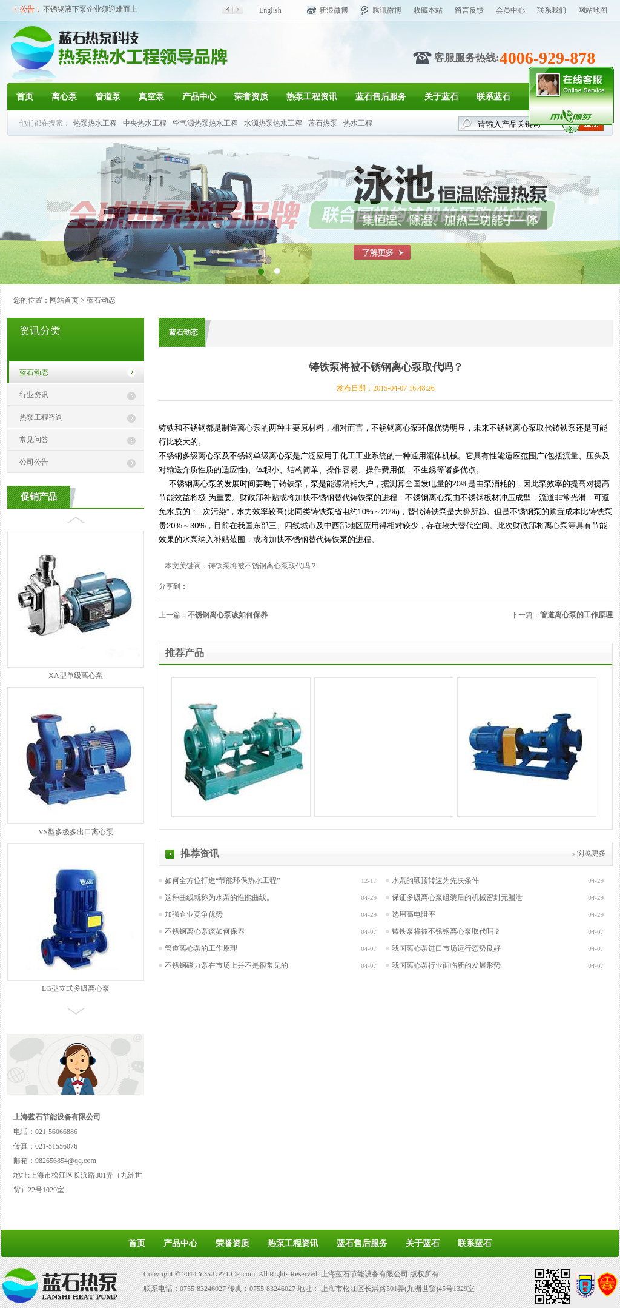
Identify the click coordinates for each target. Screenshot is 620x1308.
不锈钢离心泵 (512, 427)
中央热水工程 (145, 123)
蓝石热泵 (322, 123)
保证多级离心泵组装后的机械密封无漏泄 (457, 897)
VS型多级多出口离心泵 (75, 832)
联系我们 (551, 10)
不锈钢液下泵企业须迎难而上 (90, 9)
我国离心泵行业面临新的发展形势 (446, 965)
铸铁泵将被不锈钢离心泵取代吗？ (446, 931)
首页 (24, 96)
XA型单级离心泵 (75, 675)
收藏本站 (428, 10)
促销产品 (39, 496)
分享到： (173, 586)
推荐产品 (184, 653)
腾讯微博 (386, 10)
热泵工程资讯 (311, 96)
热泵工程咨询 (41, 417)
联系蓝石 (493, 96)
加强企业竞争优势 (194, 914)
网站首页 (64, 300)
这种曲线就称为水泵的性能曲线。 (219, 897)
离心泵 (64, 96)
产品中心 (199, 96)
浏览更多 (591, 853)
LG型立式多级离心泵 (76, 988)
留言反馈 (469, 10)
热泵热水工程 (95, 123)
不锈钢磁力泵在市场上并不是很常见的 (226, 965)
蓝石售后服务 (380, 96)
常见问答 (33, 439)
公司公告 (33, 462)
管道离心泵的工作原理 (576, 615)
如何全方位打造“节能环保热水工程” (222, 880)
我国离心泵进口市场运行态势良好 (446, 948)
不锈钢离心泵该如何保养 (228, 615)
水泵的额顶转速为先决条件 (435, 880)
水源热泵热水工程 (273, 123)
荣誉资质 (251, 96)
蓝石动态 (101, 300)
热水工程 (357, 123)
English (270, 10)
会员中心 (510, 10)
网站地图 (592, 10)
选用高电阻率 (413, 914)
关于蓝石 (441, 96)
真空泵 (151, 96)
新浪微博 (333, 10)
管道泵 (107, 96)
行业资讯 (33, 395)
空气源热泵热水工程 (205, 123)
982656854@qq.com (65, 1160)
